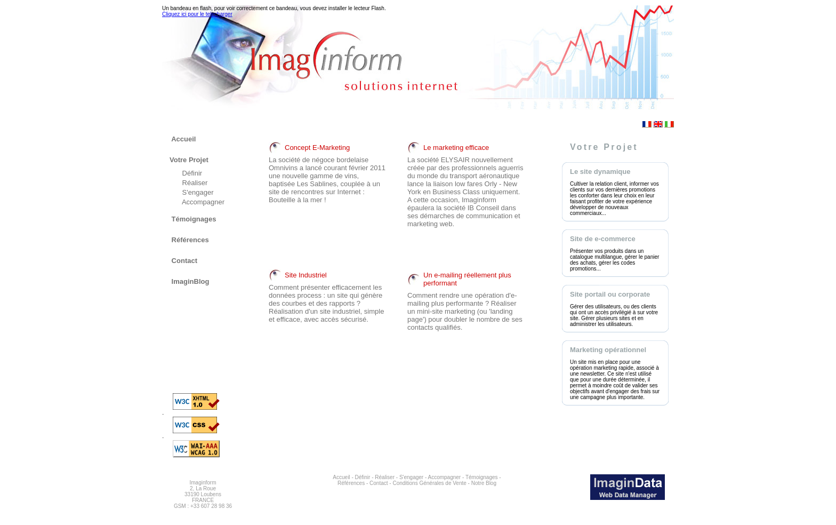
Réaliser (193, 183)
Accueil (183, 139)
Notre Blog (483, 483)
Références (189, 240)
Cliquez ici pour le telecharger (197, 14)
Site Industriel (306, 275)
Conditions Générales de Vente (429, 483)
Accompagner (202, 202)
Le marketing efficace (456, 148)
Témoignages (193, 219)
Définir (191, 173)
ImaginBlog (189, 281)
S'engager (196, 192)
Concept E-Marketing (317, 148)
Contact (183, 261)
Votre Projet (189, 160)
